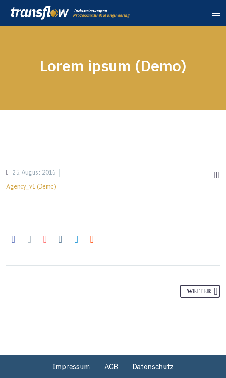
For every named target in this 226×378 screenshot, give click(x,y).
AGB (111, 366)
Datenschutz (153, 366)
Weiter (202, 291)
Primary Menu (216, 13)
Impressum (71, 366)
